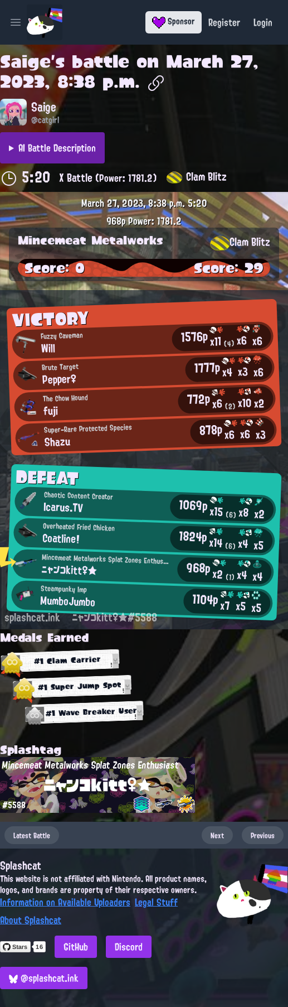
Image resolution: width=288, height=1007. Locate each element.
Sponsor (173, 21)
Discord (129, 947)
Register (224, 22)
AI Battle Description (57, 148)
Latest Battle (31, 835)
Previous (263, 835)
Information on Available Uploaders (65, 902)
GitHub (76, 947)
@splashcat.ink (44, 978)
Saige (25, 61)
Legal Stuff (156, 902)
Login (262, 22)
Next (217, 835)
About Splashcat (30, 920)
